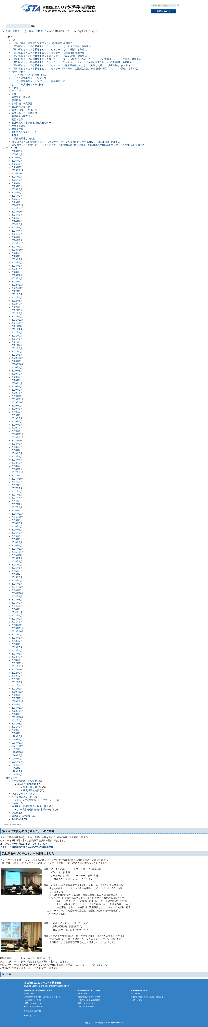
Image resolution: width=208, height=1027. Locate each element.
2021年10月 (18, 326)
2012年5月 (17, 682)
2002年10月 (18, 717)
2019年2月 (17, 428)
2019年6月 (17, 415)
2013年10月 (18, 631)
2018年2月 (17, 466)
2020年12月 (18, 358)
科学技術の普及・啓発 (23, 797)
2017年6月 (17, 491)
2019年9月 (17, 405)
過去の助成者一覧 (32, 787)
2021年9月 (17, 329)
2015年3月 (17, 577)
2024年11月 (18, 208)
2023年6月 (17, 262)
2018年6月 (17, 453)
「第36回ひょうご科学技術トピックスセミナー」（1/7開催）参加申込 (48, 52)
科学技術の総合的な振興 (24, 781)
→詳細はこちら (99, 964)
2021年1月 (17, 355)
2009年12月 (18, 692)
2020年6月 (17, 377)
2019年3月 (17, 425)
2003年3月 (17, 714)
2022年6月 (17, 300)
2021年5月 (17, 342)
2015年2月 (17, 580)
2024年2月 (17, 237)
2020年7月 (17, 374)
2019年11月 (18, 399)
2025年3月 (17, 196)
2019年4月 (17, 421)
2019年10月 (18, 402)
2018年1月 (17, 469)
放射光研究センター (93, 18)
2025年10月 (18, 173)
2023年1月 (17, 278)
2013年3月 (17, 653)
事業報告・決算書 (21, 97)
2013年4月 (17, 650)
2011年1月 (17, 688)
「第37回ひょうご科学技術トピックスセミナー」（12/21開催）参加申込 (49, 56)
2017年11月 (18, 475)
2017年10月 (18, 479)
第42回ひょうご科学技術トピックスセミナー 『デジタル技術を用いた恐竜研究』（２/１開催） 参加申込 (66, 141)
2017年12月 (18, 472)
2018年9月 (17, 444)
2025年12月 (18, 167)
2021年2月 (17, 351)
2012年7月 (17, 676)
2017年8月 (17, 485)
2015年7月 (17, 564)
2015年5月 (17, 571)
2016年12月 (18, 510)
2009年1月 (17, 695)
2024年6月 (17, 224)
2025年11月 (18, 170)
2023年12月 (18, 243)
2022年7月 (17, 297)
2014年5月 (17, 609)
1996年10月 (18, 752)
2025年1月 (17, 202)
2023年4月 (17, 269)
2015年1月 (17, 584)
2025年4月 (17, 192)
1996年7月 (17, 755)
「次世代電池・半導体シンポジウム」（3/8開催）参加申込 (42, 43)
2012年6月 (17, 679)
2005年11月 (18, 704)
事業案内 (39, 18)
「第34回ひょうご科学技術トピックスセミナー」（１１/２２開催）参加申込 (51, 46)
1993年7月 (17, 771)
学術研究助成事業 (26, 784)
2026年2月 (17, 161)
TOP (26, 18)
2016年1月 (17, 545)
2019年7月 (17, 412)
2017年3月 (17, 501)
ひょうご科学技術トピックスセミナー (37, 800)
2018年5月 (17, 456)
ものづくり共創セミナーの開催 (28, 84)
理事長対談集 (18, 126)
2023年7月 (17, 259)
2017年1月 (17, 507)
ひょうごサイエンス (22, 793)
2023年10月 (18, 250)
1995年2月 (17, 762)
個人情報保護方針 (21, 107)
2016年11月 (18, 514)
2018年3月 (17, 463)
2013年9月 (17, 634)
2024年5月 (17, 227)
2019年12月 (18, 396)
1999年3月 (17, 739)
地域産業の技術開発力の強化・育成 (30, 806)
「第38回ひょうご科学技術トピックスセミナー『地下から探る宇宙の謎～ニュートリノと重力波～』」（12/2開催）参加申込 (76, 59)
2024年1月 (17, 240)
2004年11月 (18, 708)
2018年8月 (17, 447)
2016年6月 (17, 529)
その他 (15, 812)
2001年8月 (17, 723)
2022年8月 (17, 294)
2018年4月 (17, 460)
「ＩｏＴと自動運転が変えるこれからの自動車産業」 (27, 847)
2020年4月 (17, 383)
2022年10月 (18, 288)
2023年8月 (17, 256)
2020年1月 (17, 393)
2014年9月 (17, 596)
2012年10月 (18, 669)
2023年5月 (17, 266)
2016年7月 (17, 526)
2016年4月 (17, 536)
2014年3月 (17, 615)
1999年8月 (17, 736)
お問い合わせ (18, 72)
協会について (130, 18)
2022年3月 (17, 310)
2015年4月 (17, 574)
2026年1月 (17, 164)
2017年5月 (17, 494)
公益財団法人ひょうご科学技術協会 (60, 7)
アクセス (147, 18)
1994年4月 (17, 768)
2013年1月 (17, 660)
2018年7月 (17, 450)
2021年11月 (18, 323)
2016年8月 (17, 523)
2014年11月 (18, 590)
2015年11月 (18, 552)
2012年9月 (17, 673)
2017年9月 (17, 482)
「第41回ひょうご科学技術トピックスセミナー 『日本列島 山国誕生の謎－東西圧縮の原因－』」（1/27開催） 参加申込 (75, 68)
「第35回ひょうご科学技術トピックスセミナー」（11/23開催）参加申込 (49, 49)
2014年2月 (17, 619)
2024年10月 (18, 211)
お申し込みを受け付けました (32, 75)
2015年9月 (17, 558)
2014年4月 (17, 612)
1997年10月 (18, 746)
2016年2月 (17, 542)
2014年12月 (18, 587)
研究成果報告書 (31, 790)
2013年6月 (17, 644)
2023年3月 (17, 272)
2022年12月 (18, 281)
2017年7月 (17, 488)
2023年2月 (17, 275)
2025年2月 (17, 199)
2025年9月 (17, 176)
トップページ (5, 825)
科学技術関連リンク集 (23, 138)
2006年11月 (18, 701)
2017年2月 (17, 504)
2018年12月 (18, 434)
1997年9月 (17, 749)
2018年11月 (18, 437)
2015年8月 (17, 561)
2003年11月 (18, 711)
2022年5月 (17, 304)
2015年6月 (17, 568)
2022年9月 (17, 291)
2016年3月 (17, 539)
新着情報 (16, 819)
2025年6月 (17, 186)
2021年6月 (17, 339)
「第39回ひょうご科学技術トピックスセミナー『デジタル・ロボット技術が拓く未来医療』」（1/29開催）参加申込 (72, 62)
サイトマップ (18, 91)
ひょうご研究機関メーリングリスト (30, 78)
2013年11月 (18, 628)
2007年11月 (18, 698)
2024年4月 (17, 231)
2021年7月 (17, 335)
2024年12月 (18, 205)
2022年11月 (18, 285)
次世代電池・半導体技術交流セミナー (31, 122)
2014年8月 (17, 599)
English (161, 18)
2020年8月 (17, 370)
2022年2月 (17, 313)
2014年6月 (17, 606)
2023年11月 (18, 246)
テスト (15, 94)
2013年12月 (18, 625)
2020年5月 (17, 380)
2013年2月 (17, 657)
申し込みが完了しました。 (25, 132)
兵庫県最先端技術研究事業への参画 (35, 809)
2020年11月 (18, 361)
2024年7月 (17, 221)
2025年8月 (17, 180)
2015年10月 (18, 555)
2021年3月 (17, 348)
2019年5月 (17, 418)
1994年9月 (17, 765)
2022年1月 (17, 316)
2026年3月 (17, 157)
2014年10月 (18, 593)
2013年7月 (17, 641)
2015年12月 (18, 549)
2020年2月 (17, 390)
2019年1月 (17, 431)
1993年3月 (17, 774)
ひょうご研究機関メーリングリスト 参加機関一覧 (38, 81)
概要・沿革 (17, 119)
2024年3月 (17, 234)
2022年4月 (17, 307)
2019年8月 (17, 409)
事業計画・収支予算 (22, 103)
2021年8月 (17, 332)
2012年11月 (18, 666)
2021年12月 (18, 320)
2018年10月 (18, 440)
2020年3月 (17, 386)
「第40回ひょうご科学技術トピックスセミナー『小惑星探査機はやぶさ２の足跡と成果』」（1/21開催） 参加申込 (71, 65)
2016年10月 (18, 517)
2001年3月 (17, 727)
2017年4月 (17, 498)
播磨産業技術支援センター (63, 18)
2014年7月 (17, 603)
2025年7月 (17, 183)
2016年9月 (17, 520)
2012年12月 (18, 663)
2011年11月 (18, 685)
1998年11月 (18, 743)
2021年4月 (17, 345)
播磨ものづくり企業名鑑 (24, 110)
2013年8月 (17, 638)
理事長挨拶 (17, 129)
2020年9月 (17, 367)
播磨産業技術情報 (21, 816)
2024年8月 (17, 218)
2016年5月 (17, 533)
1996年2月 (17, 758)
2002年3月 (17, 720)
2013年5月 (17, 647)
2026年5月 (17, 151)
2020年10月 (18, 364)
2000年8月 (17, 730)
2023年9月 (17, 253)
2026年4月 (17, 154)
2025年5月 (17, 189)
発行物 (113, 18)
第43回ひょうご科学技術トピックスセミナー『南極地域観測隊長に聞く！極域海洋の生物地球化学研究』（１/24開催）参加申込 (78, 145)
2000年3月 (17, 733)
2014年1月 (17, 622)
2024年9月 (17, 215)
